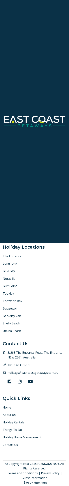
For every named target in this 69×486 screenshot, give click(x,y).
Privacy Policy (50, 473)
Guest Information (34, 478)
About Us (9, 415)
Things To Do (12, 430)
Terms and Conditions (22, 473)
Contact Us (10, 445)
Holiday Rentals (13, 422)
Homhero (40, 483)
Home (7, 407)
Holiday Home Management (22, 437)
